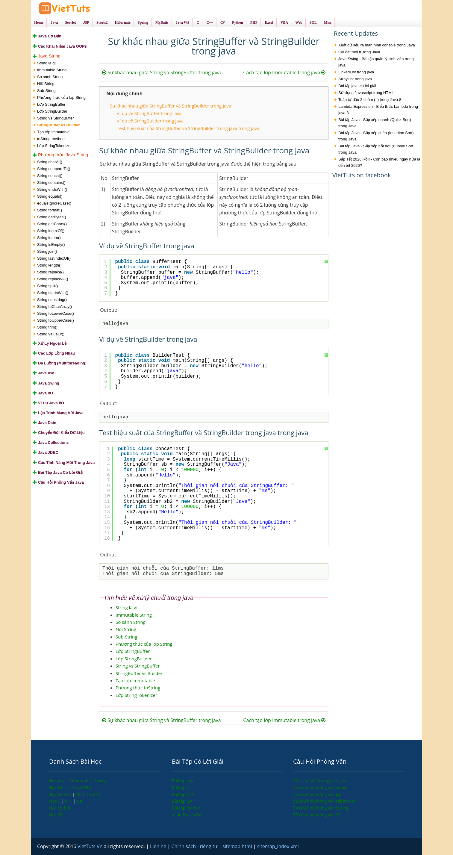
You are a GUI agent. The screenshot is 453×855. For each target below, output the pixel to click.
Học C (55, 801)
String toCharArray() (54, 307)
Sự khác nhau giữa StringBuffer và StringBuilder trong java (170, 106)
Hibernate (80, 781)
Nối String (45, 84)
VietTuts (82, 8)
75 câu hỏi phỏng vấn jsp (317, 795)
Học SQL (57, 815)
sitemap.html (237, 846)
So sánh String (50, 77)
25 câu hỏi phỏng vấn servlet (321, 788)
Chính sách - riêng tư (195, 846)
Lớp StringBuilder (52, 111)
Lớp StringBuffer (51, 104)
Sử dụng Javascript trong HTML (366, 93)
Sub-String (46, 91)
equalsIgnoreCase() (54, 203)
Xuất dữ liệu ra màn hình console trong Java (376, 45)
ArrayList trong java (355, 79)
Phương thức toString (138, 688)
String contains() (51, 183)
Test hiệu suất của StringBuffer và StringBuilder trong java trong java (188, 128)
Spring (100, 781)
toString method (51, 139)
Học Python (60, 808)
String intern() (49, 238)
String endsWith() (52, 189)
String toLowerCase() (55, 313)
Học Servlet (60, 795)
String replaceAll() (52, 279)
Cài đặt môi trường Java (359, 52)
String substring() (52, 300)
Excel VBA (81, 788)
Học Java (58, 781)
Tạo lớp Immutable (53, 132)
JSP (79, 795)
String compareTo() (53, 169)
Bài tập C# (182, 801)
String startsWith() (52, 293)
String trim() (47, 327)
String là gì (46, 63)
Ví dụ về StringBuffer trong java (149, 113)
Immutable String (51, 70)
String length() (49, 265)
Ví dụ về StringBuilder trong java (150, 121)
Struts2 (93, 795)
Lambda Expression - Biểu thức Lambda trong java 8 (378, 110)
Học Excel (59, 788)
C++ (69, 801)
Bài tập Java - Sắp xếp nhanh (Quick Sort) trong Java (374, 123)
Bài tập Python (186, 808)
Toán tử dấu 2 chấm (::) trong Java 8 (369, 100)
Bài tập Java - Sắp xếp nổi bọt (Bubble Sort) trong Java (376, 149)
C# (79, 801)
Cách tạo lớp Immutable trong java (284, 73)
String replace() (50, 272)
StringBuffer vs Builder (58, 125)
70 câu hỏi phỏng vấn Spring (321, 808)
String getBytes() (51, 217)
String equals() (50, 196)
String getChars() (52, 224)
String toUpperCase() (55, 320)
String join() (47, 251)
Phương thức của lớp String (61, 98)
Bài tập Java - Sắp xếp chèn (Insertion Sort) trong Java (376, 136)
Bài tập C (180, 788)
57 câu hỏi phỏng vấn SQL (318, 815)
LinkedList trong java (356, 72)
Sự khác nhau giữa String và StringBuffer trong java (161, 73)
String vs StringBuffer (55, 118)
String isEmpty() (51, 245)
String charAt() (49, 162)
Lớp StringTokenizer (54, 146)
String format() (49, 210)
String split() (47, 286)
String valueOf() (50, 334)
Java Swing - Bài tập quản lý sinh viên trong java (376, 62)
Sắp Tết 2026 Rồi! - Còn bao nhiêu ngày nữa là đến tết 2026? (379, 163)
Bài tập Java (183, 781)
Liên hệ (158, 846)
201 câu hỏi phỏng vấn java (319, 781)
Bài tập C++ (183, 795)
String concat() (50, 176)
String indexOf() (50, 231)
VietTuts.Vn (91, 846)
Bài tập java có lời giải (357, 86)
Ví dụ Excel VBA (186, 815)
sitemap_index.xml (278, 846)
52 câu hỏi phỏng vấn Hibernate (324, 801)
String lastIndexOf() (54, 258)
